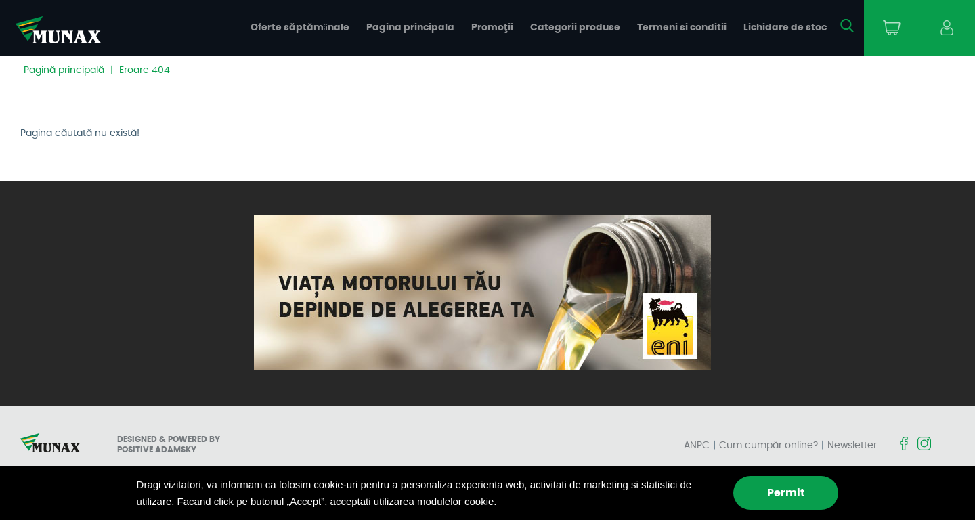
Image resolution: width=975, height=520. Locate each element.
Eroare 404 (144, 70)
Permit (786, 493)
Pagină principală (64, 70)
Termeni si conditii (682, 27)
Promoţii (492, 27)
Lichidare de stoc (785, 27)
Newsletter (852, 445)
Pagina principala (410, 27)
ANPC (697, 445)
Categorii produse (575, 27)
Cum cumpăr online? (768, 445)
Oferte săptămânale (300, 27)
